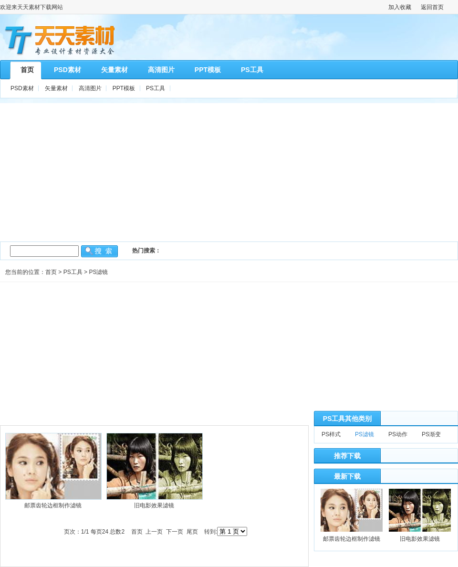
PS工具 (155, 88)
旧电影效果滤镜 (154, 505)
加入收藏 (399, 7)
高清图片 (90, 88)
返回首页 (432, 7)
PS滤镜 (98, 272)
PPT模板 (124, 88)
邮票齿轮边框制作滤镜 (53, 505)
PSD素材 (22, 88)
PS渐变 (431, 434)
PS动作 (397, 434)
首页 (51, 272)
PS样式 (331, 434)
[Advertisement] (229, 170)
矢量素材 (56, 88)
